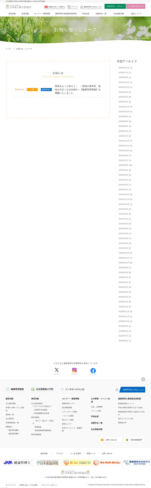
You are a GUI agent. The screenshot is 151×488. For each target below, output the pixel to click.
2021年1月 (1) (125, 248)
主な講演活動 (11, 403)
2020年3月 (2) (125, 297)
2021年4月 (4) (125, 233)
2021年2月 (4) (125, 243)
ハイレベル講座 (68, 416)
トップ (8, 49)
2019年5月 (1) (125, 341)
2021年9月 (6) (125, 209)
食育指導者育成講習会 (43, 430)
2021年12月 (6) (125, 194)
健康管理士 (93, 7)
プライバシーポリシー (49, 485)
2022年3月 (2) (125, 180)
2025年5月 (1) (125, 77)
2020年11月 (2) (125, 258)
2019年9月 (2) (125, 326)
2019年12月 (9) (125, 311)
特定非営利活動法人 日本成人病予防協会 (18, 6)
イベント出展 (96, 411)
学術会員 (85, 14)
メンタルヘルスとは (74, 389)
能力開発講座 (67, 407)
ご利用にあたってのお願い (28, 485)
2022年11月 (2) (125, 146)
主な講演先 (10, 419)
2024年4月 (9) (125, 97)
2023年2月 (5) (125, 131)
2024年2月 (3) (125, 102)
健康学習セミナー (68, 403)
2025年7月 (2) (125, 73)
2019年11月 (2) (125, 316)
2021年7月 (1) (125, 219)
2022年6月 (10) (125, 165)
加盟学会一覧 (101, 14)
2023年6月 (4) (125, 121)
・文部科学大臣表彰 (39, 410)
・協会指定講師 (13, 434)
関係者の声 (122, 423)
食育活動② (35, 417)
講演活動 (12, 14)
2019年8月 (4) (125, 331)
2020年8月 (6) (125, 272)
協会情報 (44, 453)
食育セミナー (67, 424)
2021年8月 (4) (125, 214)
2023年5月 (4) (125, 126)
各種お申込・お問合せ (56, 7)
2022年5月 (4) (125, 170)
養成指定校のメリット (126, 403)
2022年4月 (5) (125, 175)
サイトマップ (11, 485)
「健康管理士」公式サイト (115, 6)
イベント (74, 7)
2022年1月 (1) (125, 189)
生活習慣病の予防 (44, 389)
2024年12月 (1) (125, 82)
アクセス (59, 453)
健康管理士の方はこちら (133, 390)
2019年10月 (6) (125, 321)
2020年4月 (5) (125, 292)
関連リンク (91, 453)
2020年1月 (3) (125, 307)
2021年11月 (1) (125, 199)
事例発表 (38, 427)
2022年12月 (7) (125, 141)
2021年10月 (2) (125, 204)
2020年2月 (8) (125, 302)
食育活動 (25, 14)
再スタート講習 (68, 420)
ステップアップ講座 (69, 412)
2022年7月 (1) (125, 160)
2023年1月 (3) (125, 136)
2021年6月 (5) (125, 224)
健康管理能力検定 (137, 6)
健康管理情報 (17, 389)
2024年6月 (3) (125, 92)
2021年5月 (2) (125, 228)
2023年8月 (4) (125, 116)
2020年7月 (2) (125, 277)
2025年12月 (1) (125, 68)
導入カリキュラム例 (125, 419)
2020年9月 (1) (125, 268)
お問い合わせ (111, 440)
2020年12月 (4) (125, 253)
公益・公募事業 (97, 407)
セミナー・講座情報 (42, 14)
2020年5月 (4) (125, 287)
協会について (136, 14)
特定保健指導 (136, 440)
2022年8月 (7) (125, 155)
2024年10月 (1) (125, 87)
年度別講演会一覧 (12, 423)
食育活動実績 (36, 434)
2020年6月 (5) (125, 282)
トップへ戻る (143, 379)
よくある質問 (75, 453)
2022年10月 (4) (125, 150)
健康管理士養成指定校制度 (66, 14)
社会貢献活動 (118, 14)
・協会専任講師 (13, 430)
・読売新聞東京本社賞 (40, 413)
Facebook (93, 371)
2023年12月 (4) (125, 107)
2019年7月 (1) (125, 336)
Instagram (74, 371)
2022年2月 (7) (125, 185)
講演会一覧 (10, 414)
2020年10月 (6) (125, 263)
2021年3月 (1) (125, 238)
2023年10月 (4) (125, 112)
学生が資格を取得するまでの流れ (130, 407)
